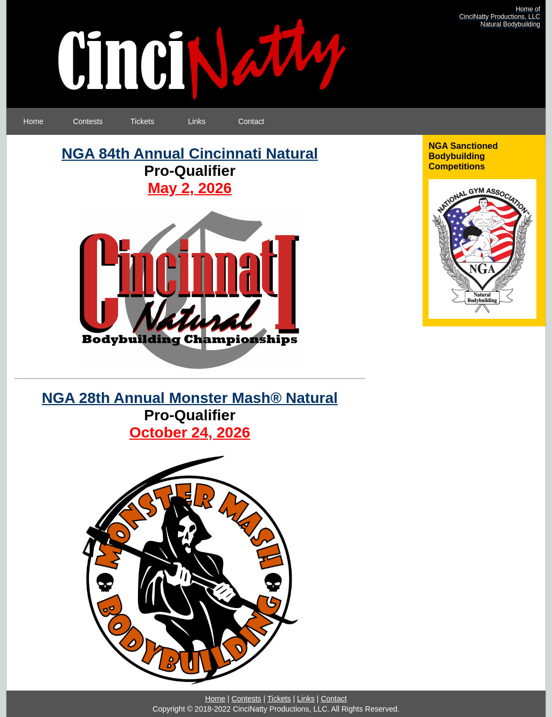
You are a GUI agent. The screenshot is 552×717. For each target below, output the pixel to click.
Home (33, 121)
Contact (251, 121)
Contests (87, 121)
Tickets (142, 121)
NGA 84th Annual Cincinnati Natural (189, 153)
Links (197, 121)
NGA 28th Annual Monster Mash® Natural (189, 398)
